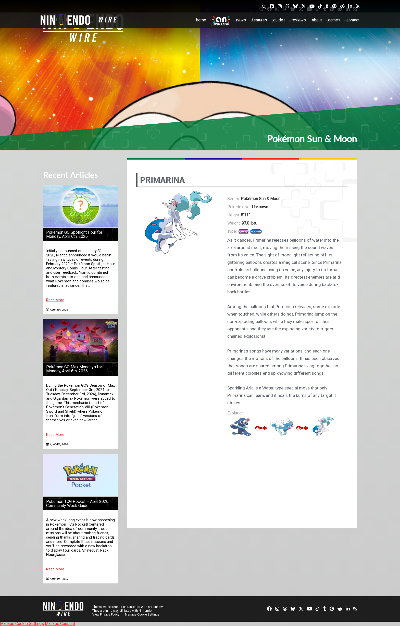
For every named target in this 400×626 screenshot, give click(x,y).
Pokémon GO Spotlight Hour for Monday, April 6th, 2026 (74, 234)
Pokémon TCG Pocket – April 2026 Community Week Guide (77, 503)
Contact (352, 20)
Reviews (299, 20)
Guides (279, 20)
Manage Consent (60, 623)
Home (201, 20)
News (241, 20)
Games (334, 20)
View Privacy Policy (105, 614)
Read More (55, 300)
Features (259, 20)
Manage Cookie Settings (142, 614)
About (317, 20)
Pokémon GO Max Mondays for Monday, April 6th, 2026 (74, 368)
